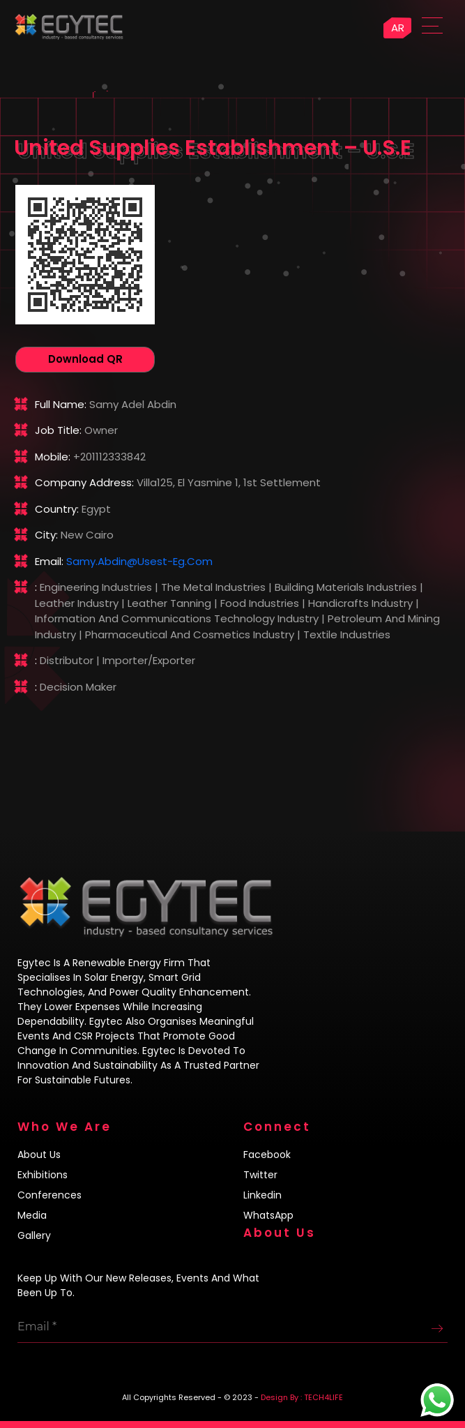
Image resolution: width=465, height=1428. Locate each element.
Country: (57, 509)
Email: (49, 561)
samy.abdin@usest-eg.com (139, 561)
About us (39, 1155)
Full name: (60, 404)
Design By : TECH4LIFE (302, 1397)
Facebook (267, 1155)
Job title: (58, 430)
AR (397, 27)
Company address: (84, 482)
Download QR (85, 359)
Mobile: (52, 456)
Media (32, 1215)
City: (46, 534)
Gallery (34, 1235)
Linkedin (262, 1195)
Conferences (49, 1195)
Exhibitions (42, 1175)
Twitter (260, 1175)
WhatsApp (268, 1215)
